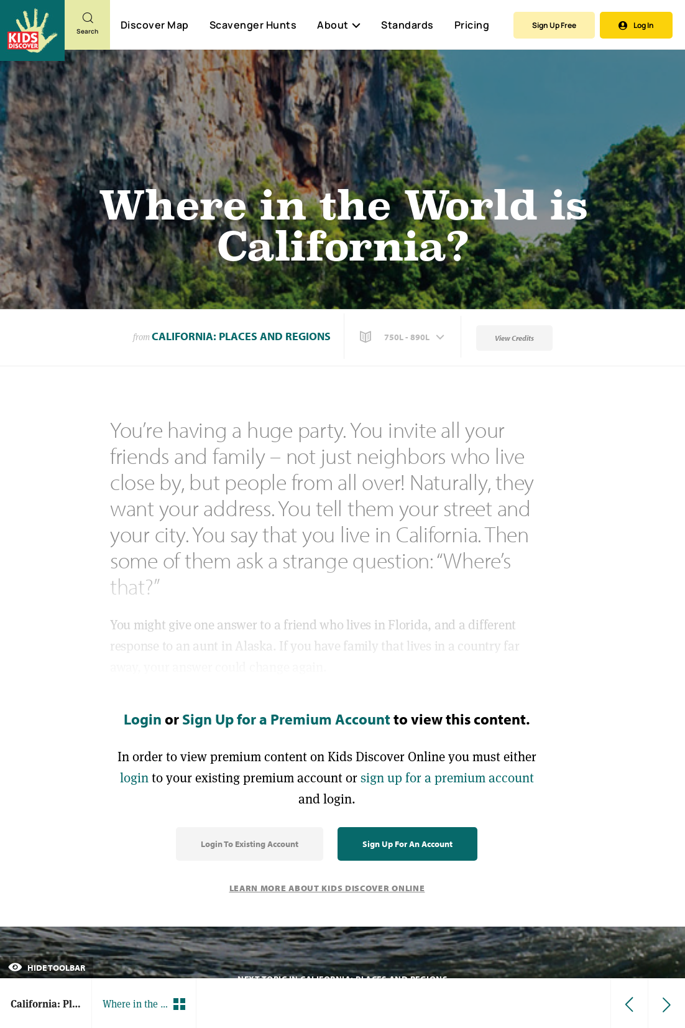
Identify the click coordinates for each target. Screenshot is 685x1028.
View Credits (514, 338)
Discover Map (154, 25)
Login (143, 719)
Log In (636, 25)
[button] (403, 337)
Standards (407, 25)
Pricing (472, 25)
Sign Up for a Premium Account (286, 719)
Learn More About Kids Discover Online (327, 888)
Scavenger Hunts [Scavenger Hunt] (252, 25)
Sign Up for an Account (407, 844)
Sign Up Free (554, 25)
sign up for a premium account (447, 777)
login (134, 777)
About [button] (339, 25)
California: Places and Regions (241, 336)
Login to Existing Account (249, 844)
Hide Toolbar (46, 967)
